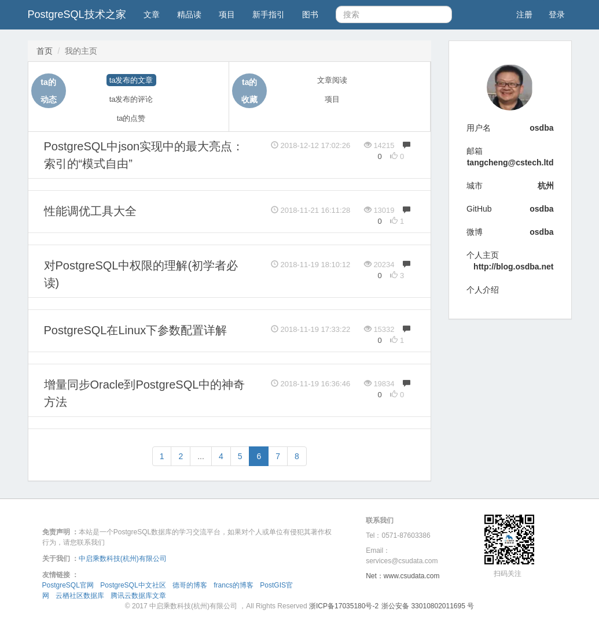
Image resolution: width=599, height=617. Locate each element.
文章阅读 (332, 80)
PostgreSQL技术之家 (77, 14)
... (200, 456)
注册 (524, 14)
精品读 (189, 14)
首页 (44, 51)
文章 (152, 14)
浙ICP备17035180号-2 (343, 606)
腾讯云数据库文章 (138, 596)
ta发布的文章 (131, 80)
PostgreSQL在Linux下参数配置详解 (135, 330)
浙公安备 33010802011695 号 (427, 606)
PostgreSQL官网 (68, 585)
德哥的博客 (189, 585)
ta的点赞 (131, 118)
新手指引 (268, 14)
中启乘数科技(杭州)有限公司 (123, 559)
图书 (310, 14)
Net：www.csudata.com (402, 576)
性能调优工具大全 (90, 211)
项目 (227, 14)
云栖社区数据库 (80, 596)
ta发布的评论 (131, 99)
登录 (557, 14)
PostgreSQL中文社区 (133, 585)
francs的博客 (233, 585)
